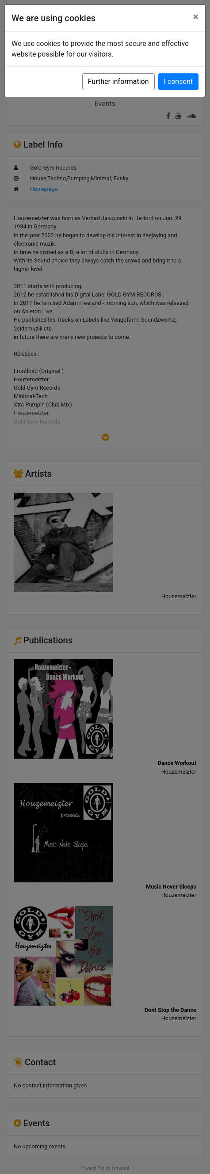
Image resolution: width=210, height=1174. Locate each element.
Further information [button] (118, 81)
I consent (178, 81)
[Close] (195, 17)
